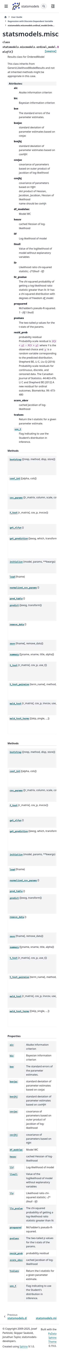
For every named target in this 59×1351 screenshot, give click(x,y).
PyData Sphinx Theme (52, 1338)
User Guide (16, 17)
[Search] (44, 6)
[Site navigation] (6, 6)
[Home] (5, 17)
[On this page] (52, 6)
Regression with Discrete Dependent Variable (30, 21)
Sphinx (24, 1346)
